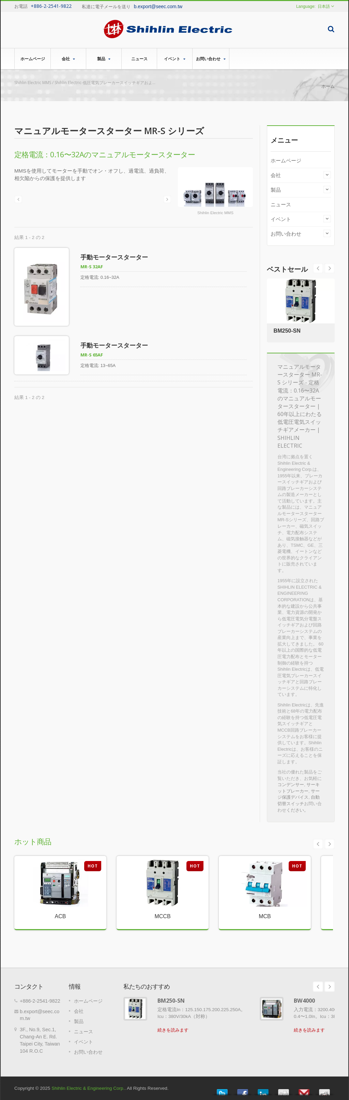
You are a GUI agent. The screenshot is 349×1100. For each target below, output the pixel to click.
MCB (265, 916)
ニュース (139, 58)
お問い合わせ (211, 58)
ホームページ (32, 58)
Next (318, 268)
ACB (60, 916)
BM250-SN (287, 331)
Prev (329, 268)
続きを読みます (172, 1030)
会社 (68, 58)
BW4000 (304, 1000)
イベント (174, 58)
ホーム (328, 86)
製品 (103, 58)
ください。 (297, 810)
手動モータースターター (114, 257)
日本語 (324, 6)
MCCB (162, 916)
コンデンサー (290, 784)
